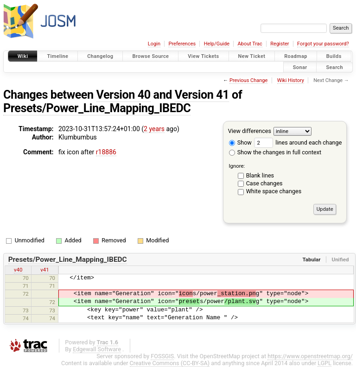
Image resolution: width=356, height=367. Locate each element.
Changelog (100, 56)
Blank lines (260, 175)
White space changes (274, 191)
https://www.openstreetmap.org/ (310, 356)
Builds (334, 56)
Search (334, 67)
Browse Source (150, 56)
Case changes (264, 183)
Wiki (23, 56)
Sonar (300, 67)
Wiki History (290, 80)
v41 (44, 269)
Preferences (182, 44)
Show (240, 142)
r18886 (106, 152)
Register (279, 44)
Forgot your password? (323, 44)
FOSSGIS (162, 356)
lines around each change (298, 142)
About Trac (250, 44)
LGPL (324, 363)
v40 (18, 269)
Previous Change (248, 80)
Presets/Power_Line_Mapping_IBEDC (97, 108)
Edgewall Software (97, 349)
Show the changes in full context (275, 152)
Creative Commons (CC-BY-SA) (170, 363)
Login (154, 44)
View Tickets (203, 56)
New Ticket (252, 56)
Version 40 (123, 94)
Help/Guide (216, 44)
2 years (154, 129)
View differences (249, 130)
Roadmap (295, 56)
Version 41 (202, 94)
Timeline (57, 56)
